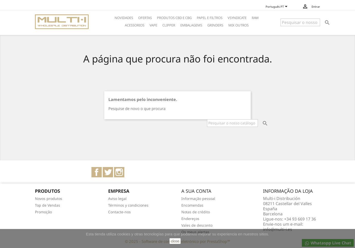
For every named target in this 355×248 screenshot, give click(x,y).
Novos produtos (48, 198)
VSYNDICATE (237, 17)
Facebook (96, 172)
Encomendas (192, 205)
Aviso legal (117, 198)
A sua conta (196, 191)
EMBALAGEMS (191, 25)
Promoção (43, 211)
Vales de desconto (196, 225)
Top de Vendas (47, 205)
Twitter (108, 172)
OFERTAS (145, 17)
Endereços (190, 218)
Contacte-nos (119, 211)
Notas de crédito (195, 211)
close (175, 241)
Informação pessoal (198, 198)
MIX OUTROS (238, 25)
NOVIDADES (124, 17)
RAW (255, 17)
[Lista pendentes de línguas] (279, 7)
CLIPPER (168, 25)
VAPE (153, 25)
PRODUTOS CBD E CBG (174, 17)
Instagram (119, 172)
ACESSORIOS (134, 25)
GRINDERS (215, 25)
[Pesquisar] (300, 22)
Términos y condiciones (128, 205)
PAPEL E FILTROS (209, 17)
